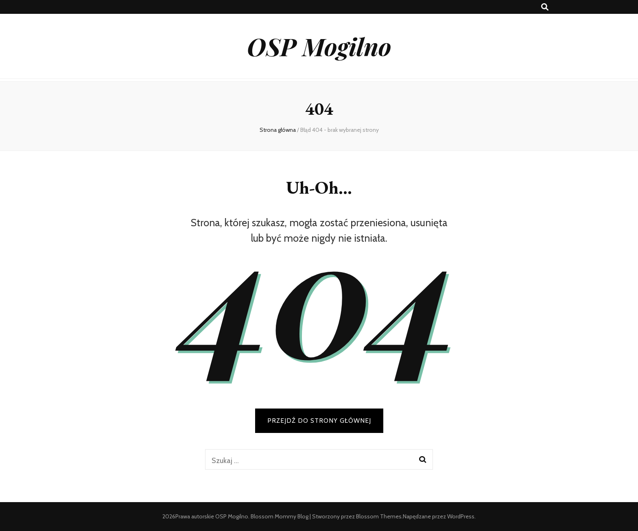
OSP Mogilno (319, 46)
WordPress (460, 516)
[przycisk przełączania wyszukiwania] (544, 7)
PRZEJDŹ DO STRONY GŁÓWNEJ (319, 420)
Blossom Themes (379, 516)
